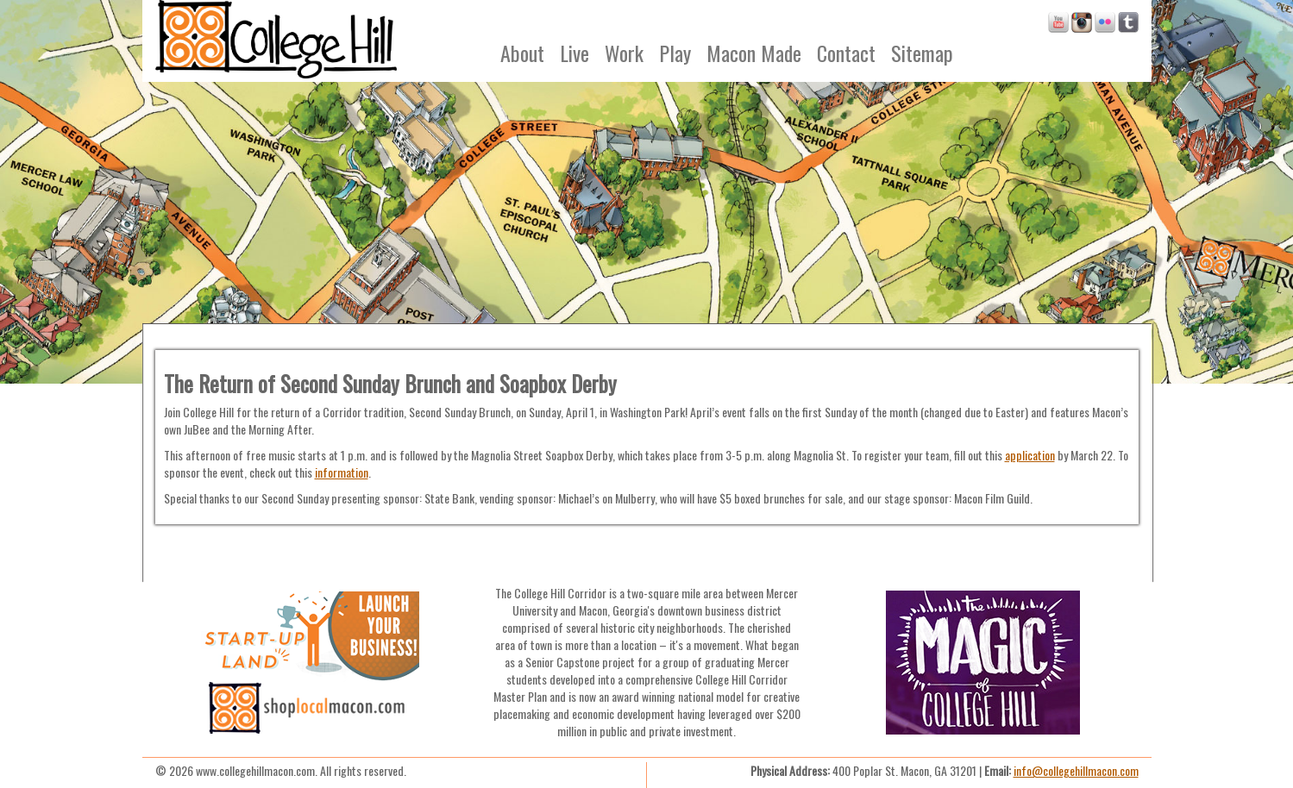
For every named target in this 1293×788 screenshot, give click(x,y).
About (522, 52)
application (1030, 455)
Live (574, 52)
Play (675, 52)
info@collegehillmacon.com (1076, 770)
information (341, 472)
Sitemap (922, 52)
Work (624, 52)
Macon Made (753, 52)
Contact (846, 52)
